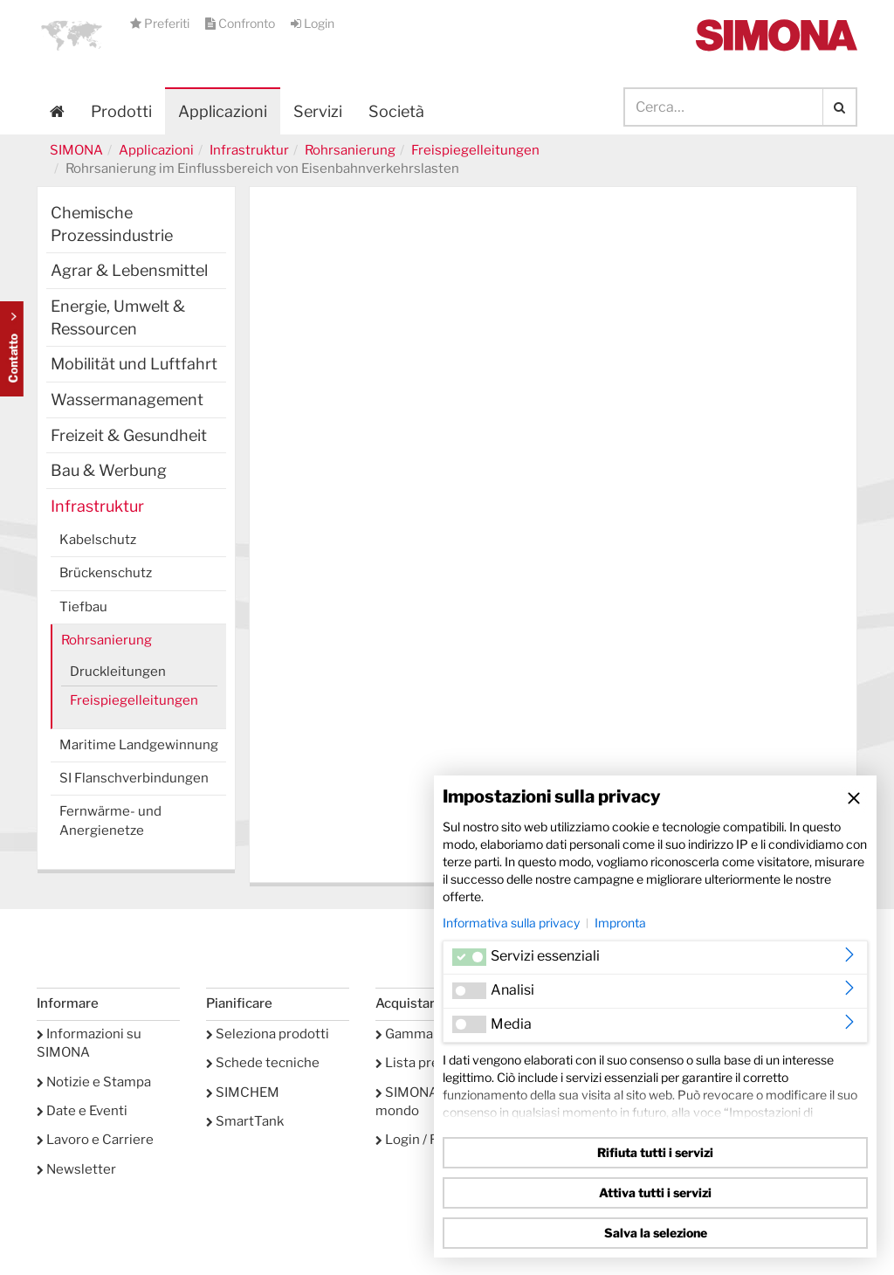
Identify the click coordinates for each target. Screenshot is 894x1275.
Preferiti (161, 23)
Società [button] (396, 111)
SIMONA (76, 150)
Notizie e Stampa (94, 1082)
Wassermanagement (127, 399)
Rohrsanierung (350, 150)
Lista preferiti (422, 1063)
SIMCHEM (242, 1092)
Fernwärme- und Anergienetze (110, 820)
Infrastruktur (249, 150)
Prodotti (121, 111)
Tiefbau (83, 607)
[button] (72, 35)
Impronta (620, 922)
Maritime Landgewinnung (138, 745)
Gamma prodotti (430, 1034)
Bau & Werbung (109, 470)
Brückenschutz (105, 573)
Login (312, 23)
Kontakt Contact (12, 348)
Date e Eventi (82, 1111)
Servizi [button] (317, 111)
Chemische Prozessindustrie (112, 224)
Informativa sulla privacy (511, 922)
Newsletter (76, 1169)
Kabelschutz (97, 540)
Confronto (241, 23)
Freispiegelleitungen (475, 150)
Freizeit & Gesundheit (129, 435)
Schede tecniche (263, 1063)
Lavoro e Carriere (95, 1140)
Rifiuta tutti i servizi (655, 1152)
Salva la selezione (655, 1232)
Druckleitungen (118, 671)
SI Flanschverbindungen (134, 778)
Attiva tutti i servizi (655, 1192)
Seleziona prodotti (267, 1034)
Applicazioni (222, 111)
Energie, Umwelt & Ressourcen (118, 317)
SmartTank (245, 1121)
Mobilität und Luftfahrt (134, 364)
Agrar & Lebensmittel (129, 270)
